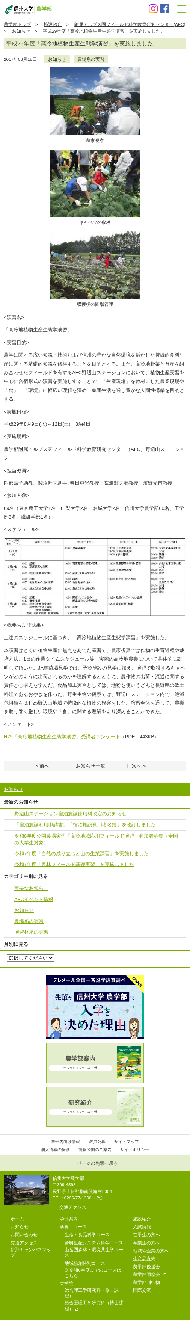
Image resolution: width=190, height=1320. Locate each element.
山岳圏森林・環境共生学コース (94, 1252)
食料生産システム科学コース (94, 1242)
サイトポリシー (134, 1149)
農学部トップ (17, 24)
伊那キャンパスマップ (31, 1252)
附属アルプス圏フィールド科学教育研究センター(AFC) (129, 24)
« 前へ (43, 766)
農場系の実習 (90, 59)
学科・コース (73, 1226)
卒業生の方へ (146, 1242)
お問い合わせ (24, 1234)
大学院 (66, 1283)
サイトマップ (126, 1141)
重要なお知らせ (31, 888)
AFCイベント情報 (33, 899)
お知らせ (21, 31)
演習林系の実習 (31, 932)
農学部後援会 (146, 1266)
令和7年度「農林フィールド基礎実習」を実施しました (74, 864)
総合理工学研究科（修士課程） (92, 1293)
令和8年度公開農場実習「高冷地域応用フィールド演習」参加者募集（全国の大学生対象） (96, 839)
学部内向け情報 (65, 1141)
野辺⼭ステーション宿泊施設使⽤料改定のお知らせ (70, 813)
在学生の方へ (146, 1234)
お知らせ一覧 (90, 766)
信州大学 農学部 (28, 9)
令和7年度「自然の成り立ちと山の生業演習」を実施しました (81, 853)
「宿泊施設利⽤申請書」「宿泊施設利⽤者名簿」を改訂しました (85, 824)
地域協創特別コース (85, 1263)
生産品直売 (144, 1258)
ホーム (17, 1218)
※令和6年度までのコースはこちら (93, 1272)
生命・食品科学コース (87, 1234)
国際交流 (142, 1290)
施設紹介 (53, 24)
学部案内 (69, 1218)
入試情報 (142, 1226)
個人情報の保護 (55, 1149)
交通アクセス (72, 1207)
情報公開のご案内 (95, 1149)
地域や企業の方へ (151, 1250)
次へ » (139, 766)
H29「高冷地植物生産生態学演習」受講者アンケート (62, 736)
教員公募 (97, 1141)
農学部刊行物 (146, 1282)
